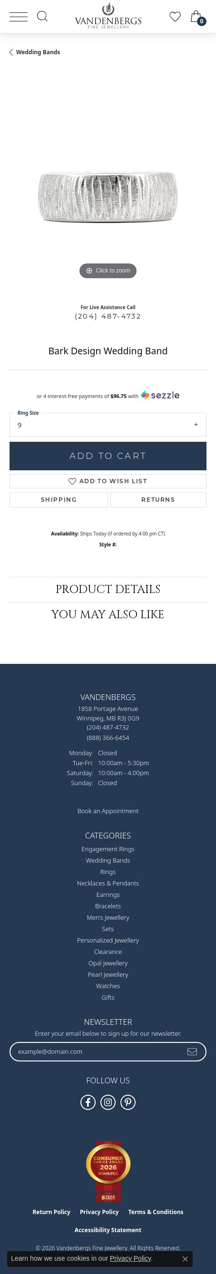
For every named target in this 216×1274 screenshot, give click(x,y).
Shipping (59, 499)
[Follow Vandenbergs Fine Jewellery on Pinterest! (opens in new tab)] (128, 1102)
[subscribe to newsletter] (193, 1051)
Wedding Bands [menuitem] (108, 860)
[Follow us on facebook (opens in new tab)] (88, 1102)
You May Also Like (108, 614)
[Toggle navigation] (18, 17)
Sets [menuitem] (108, 928)
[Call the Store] (108, 727)
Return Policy (51, 1212)
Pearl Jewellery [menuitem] (108, 974)
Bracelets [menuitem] (108, 906)
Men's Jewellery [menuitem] (108, 917)
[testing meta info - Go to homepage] (108, 16)
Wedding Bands (38, 52)
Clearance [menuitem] (108, 951)
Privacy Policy (99, 1212)
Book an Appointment (108, 811)
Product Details (108, 589)
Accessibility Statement (108, 1230)
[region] (108, 183)
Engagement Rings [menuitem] (107, 849)
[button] (42, 16)
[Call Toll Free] (108, 737)
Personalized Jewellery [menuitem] (108, 940)
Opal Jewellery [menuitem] (108, 963)
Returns (158, 499)
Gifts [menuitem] (108, 997)
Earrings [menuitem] (107, 894)
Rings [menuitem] (108, 871)
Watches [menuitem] (108, 986)
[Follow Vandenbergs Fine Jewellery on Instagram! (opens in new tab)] (108, 1102)
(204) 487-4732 (108, 316)
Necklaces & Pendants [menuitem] (108, 883)
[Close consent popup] (185, 1259)
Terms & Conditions (156, 1212)
